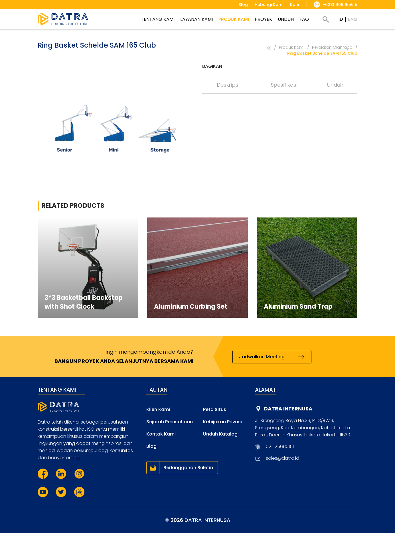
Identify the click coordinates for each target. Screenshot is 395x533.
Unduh (335, 84)
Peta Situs (214, 409)
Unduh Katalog (220, 434)
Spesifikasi (284, 84)
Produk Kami (291, 47)
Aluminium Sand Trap (298, 306)
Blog (151, 446)
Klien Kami (158, 409)
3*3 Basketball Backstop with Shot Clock (83, 302)
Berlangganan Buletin (188, 467)
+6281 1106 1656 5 (340, 4)
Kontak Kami (161, 434)
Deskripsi (228, 84)
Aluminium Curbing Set (190, 306)
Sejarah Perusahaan (169, 421)
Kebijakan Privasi (222, 421)
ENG (352, 19)
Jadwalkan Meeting (262, 356)
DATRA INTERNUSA (288, 408)
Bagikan (212, 66)
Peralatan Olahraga (332, 47)
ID (341, 19)
